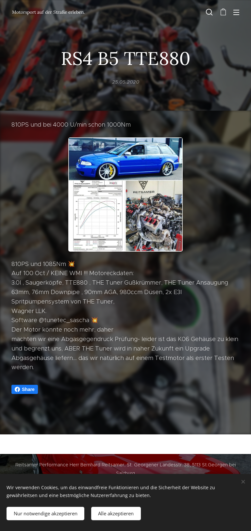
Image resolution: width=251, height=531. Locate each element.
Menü (236, 12)
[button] (209, 12)
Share (25, 389)
